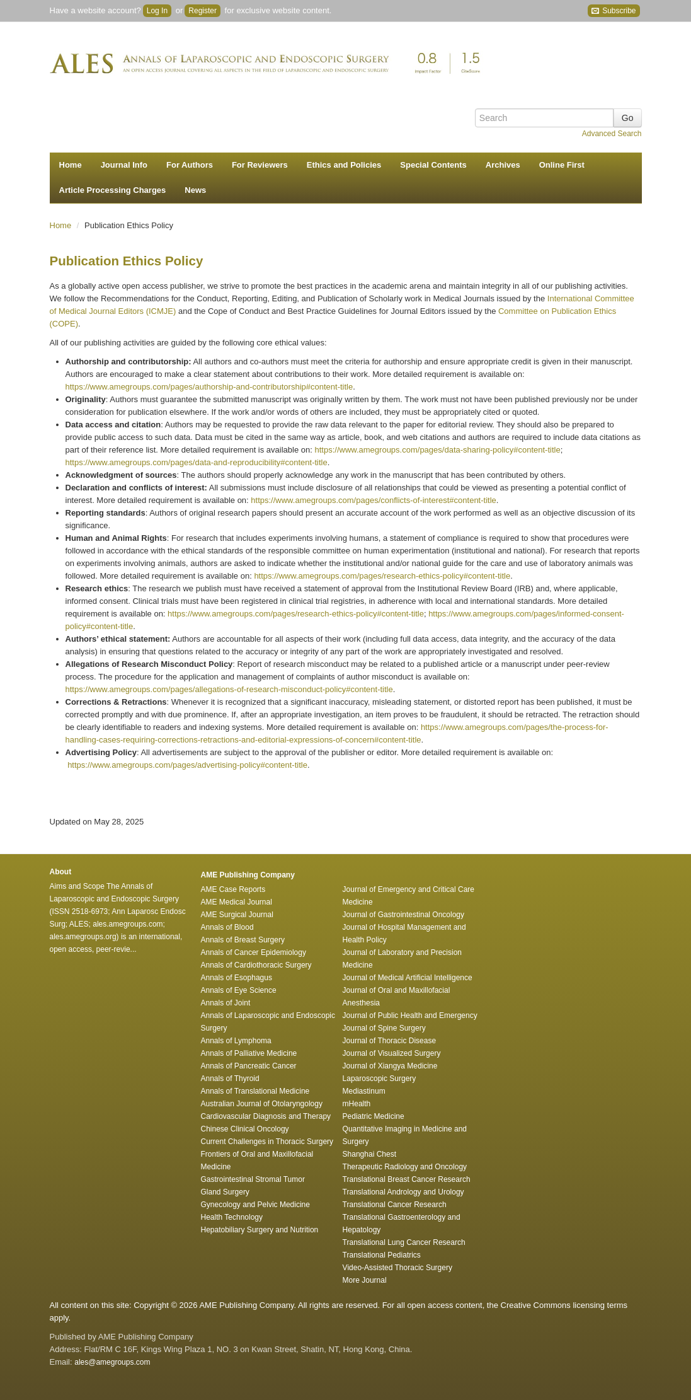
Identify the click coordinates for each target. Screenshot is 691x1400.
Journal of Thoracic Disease (390, 1040)
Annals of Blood (227, 927)
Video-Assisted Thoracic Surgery (397, 1267)
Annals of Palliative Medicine (249, 1053)
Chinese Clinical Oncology (245, 1129)
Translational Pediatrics (382, 1255)
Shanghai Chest (369, 1154)
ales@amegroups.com (112, 1362)
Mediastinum (364, 1091)
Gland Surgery (225, 1192)
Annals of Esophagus (236, 977)
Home (70, 165)
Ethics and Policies (344, 165)
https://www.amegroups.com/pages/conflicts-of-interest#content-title (373, 500)
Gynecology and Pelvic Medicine (255, 1204)
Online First (562, 165)
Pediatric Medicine (373, 1116)
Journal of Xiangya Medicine (390, 1066)
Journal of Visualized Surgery (392, 1053)
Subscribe (613, 11)
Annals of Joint (226, 1002)
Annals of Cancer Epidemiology (253, 952)
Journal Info (124, 165)
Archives (503, 165)
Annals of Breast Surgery (243, 939)
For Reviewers (260, 165)
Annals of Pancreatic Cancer (249, 1066)
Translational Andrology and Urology (403, 1192)
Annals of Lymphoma (236, 1040)
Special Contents (433, 165)
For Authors (189, 165)
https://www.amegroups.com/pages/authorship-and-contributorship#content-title (209, 386)
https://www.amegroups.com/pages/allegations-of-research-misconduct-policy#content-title (229, 689)
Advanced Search (612, 133)
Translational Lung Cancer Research (404, 1242)
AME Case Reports (233, 889)
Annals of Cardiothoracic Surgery (256, 965)
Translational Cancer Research (395, 1204)
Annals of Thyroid (230, 1078)
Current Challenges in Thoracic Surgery (267, 1141)
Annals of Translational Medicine (255, 1091)
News (195, 190)
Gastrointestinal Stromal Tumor (253, 1179)
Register (202, 10)
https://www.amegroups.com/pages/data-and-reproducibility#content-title (197, 462)
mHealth (357, 1103)
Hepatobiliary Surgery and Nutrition (260, 1229)
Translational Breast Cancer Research (407, 1179)
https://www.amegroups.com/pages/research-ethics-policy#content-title (382, 576)
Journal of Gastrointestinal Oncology (403, 914)
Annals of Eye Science (239, 990)
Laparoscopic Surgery (379, 1078)
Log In (157, 10)
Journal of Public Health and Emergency (410, 1015)
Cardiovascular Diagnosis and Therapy (266, 1116)
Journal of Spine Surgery (384, 1028)
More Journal (365, 1280)
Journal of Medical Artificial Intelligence (407, 977)
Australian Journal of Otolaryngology (262, 1103)
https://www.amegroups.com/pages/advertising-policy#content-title (187, 765)
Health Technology (232, 1217)
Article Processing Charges (112, 190)
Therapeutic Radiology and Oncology (405, 1166)
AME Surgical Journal (237, 914)
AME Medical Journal (236, 902)
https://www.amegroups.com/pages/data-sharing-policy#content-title (437, 449)
